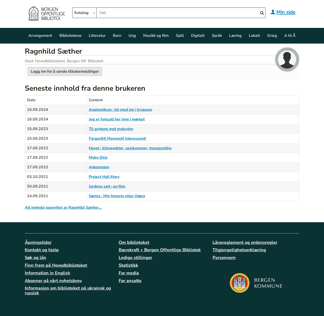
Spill (180, 35)
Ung (132, 35)
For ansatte (130, 281)
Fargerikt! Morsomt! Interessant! (117, 138)
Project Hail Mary (104, 176)
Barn (117, 35)
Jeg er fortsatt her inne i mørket (117, 119)
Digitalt (198, 35)
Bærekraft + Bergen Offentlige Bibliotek (160, 250)
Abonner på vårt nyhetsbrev (53, 281)
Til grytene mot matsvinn (111, 129)
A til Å (290, 35)
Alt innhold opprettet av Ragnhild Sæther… (63, 207)
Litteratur (97, 35)
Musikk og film (156, 35)
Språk (217, 35)
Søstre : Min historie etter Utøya (117, 196)
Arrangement (40, 35)
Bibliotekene (70, 35)
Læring (235, 35)
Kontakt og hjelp (42, 250)
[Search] (262, 13)
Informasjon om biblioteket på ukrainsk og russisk (68, 290)
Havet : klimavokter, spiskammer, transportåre (130, 148)
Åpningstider (38, 242)
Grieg (272, 35)
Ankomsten (99, 167)
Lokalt (254, 35)
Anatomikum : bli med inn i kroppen (120, 109)
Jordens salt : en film (107, 186)
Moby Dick (98, 157)
